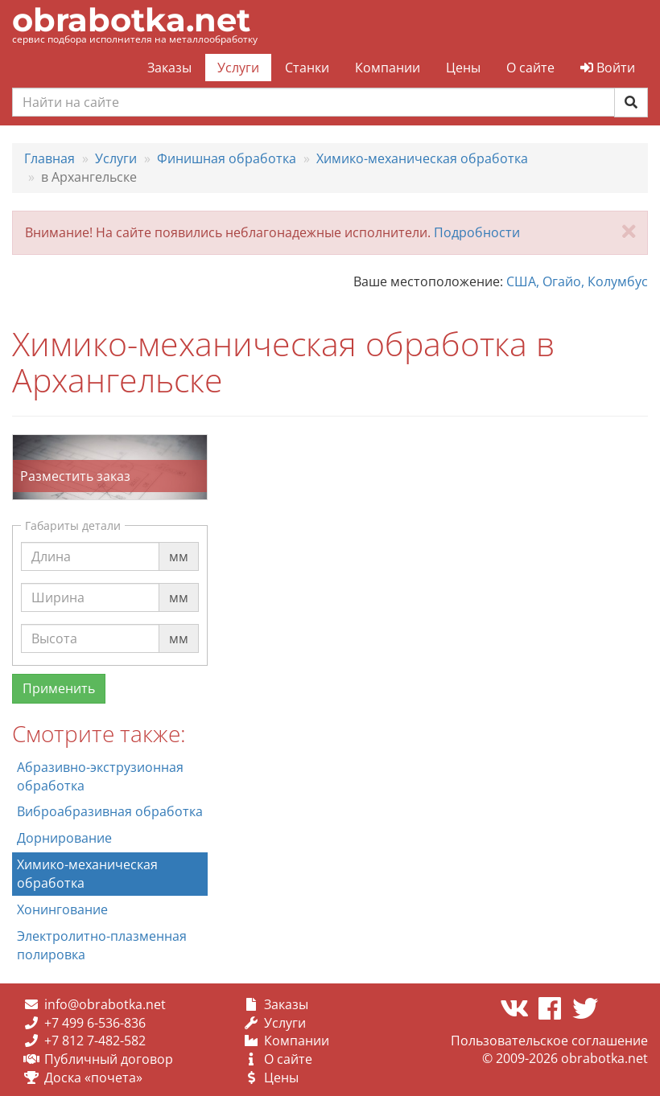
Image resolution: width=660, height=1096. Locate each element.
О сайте (530, 67)
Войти (607, 67)
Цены (463, 67)
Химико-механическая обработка (87, 874)
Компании (387, 67)
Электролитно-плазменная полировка (102, 945)
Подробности (477, 232)
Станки (307, 67)
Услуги (238, 67)
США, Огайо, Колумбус (577, 281)
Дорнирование (64, 838)
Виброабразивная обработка (110, 811)
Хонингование (62, 909)
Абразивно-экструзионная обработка (100, 776)
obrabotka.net (131, 19)
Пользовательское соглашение (549, 1040)
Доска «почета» (93, 1077)
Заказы (169, 67)
